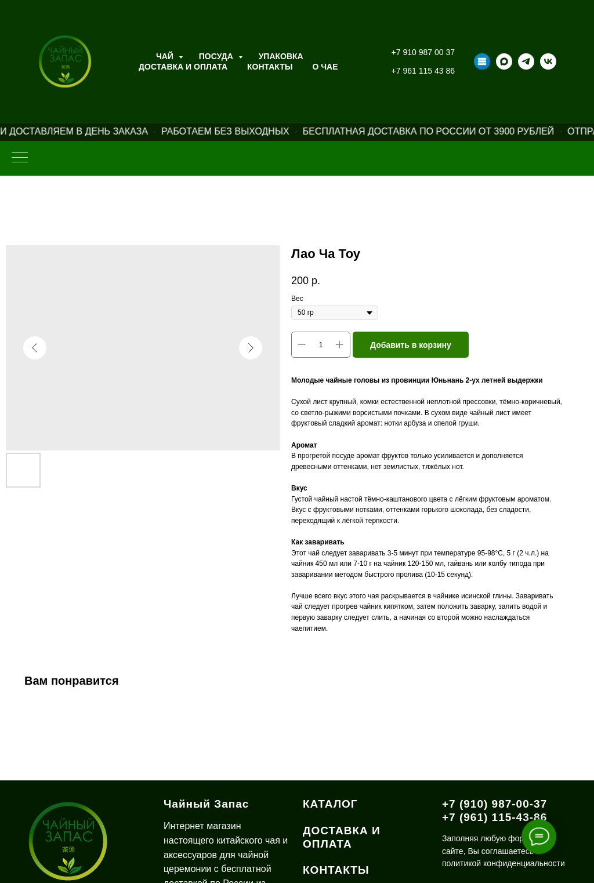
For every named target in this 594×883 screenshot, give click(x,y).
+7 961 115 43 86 (423, 70)
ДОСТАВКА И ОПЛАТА (342, 837)
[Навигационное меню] (20, 158)
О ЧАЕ (325, 66)
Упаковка (281, 56)
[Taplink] (482, 61)
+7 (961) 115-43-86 (494, 817)
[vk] (548, 61)
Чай (166, 56)
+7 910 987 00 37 (423, 52)
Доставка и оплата (183, 66)
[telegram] (526, 61)
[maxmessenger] (504, 61)
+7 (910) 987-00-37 (494, 804)
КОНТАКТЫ (336, 870)
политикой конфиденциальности (503, 863)
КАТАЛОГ (330, 804)
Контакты (269, 66)
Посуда (217, 56)
